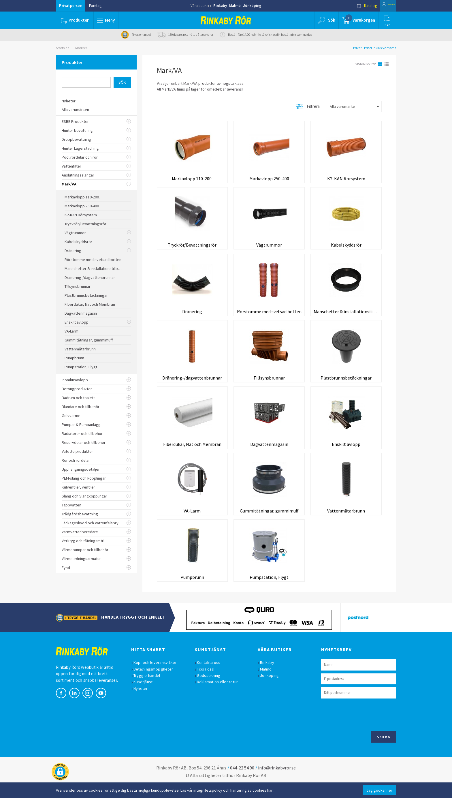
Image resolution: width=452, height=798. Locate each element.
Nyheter (143, 700)
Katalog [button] (355, 5)
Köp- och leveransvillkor (158, 674)
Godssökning (211, 687)
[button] (107, 20)
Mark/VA (81, 48)
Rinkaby (220, 5)
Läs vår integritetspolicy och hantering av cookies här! (227, 790)
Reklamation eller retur (220, 693)
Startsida (62, 48)
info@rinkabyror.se (277, 779)
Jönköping (252, 5)
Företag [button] (95, 5)
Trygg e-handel (149, 687)
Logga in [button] (382, 5)
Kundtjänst (146, 693)
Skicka (383, 748)
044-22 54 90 (242, 779)
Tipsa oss (208, 680)
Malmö (235, 5)
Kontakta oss (211, 674)
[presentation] (365, 725)
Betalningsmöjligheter (156, 680)
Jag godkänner (379, 790)
